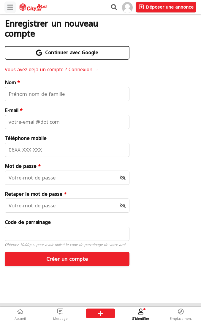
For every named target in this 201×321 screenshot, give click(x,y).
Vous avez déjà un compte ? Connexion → (52, 69)
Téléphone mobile (26, 138)
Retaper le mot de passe (36, 194)
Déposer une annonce (166, 7)
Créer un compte (67, 259)
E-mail (14, 110)
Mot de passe (23, 166)
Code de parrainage (28, 222)
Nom (12, 82)
